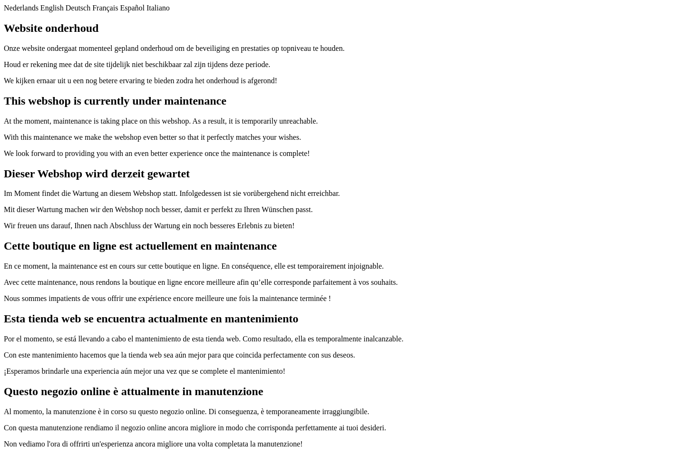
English (52, 8)
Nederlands (21, 8)
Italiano (158, 8)
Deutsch (78, 8)
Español (132, 8)
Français (105, 8)
